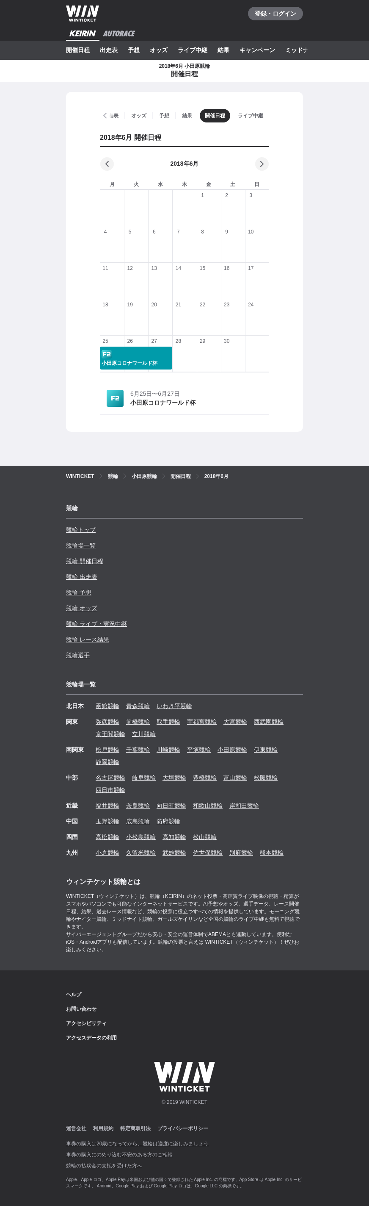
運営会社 (76, 1128)
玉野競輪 (107, 821)
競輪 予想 (78, 592)
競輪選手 (78, 655)
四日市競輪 (110, 789)
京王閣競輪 (110, 734)
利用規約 (103, 1128)
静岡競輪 (107, 762)
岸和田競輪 (244, 805)
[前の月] (107, 164)
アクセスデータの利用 (91, 1038)
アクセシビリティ (86, 1023)
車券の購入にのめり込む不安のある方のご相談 (119, 1155)
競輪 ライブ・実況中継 (96, 623)
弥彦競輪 (107, 721)
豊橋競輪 (205, 777)
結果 (223, 50)
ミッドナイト (303, 50)
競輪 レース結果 (87, 639)
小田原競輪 (232, 749)
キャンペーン (257, 50)
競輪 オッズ (81, 608)
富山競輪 (235, 777)
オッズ (159, 50)
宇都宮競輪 (202, 721)
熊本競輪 (272, 852)
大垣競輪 (174, 777)
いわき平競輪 (174, 706)
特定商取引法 (135, 1128)
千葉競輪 (138, 749)
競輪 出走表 (81, 576)
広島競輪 (138, 821)
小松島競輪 (141, 837)
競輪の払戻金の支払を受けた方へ (104, 1166)
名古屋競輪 (110, 777)
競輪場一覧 (81, 545)
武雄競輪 (174, 852)
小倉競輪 (107, 852)
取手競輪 (168, 721)
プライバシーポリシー (182, 1128)
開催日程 (78, 50)
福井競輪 (107, 805)
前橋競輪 (138, 721)
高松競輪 (107, 837)
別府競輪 (241, 852)
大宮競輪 (235, 721)
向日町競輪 (171, 805)
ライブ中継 (192, 50)
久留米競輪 (141, 852)
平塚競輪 (199, 749)
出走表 (109, 50)
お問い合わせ (81, 1009)
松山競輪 (205, 837)
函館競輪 (107, 706)
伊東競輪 (266, 749)
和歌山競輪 (208, 805)
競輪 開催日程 (84, 561)
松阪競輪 (266, 777)
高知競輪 (174, 837)
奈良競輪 (138, 805)
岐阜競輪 (144, 777)
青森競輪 (138, 706)
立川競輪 (144, 734)
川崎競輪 (168, 749)
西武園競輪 (269, 721)
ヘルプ (73, 995)
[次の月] (262, 164)
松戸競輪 (107, 749)
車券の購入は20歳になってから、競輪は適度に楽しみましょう (137, 1144)
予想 (134, 50)
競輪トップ (81, 529)
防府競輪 (168, 821)
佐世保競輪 (208, 852)
